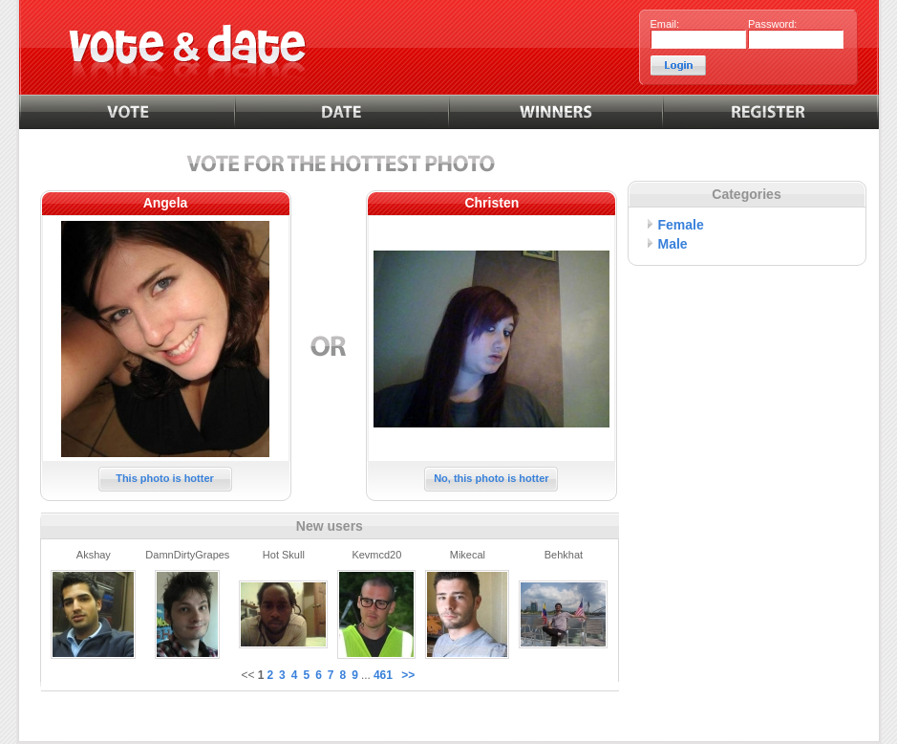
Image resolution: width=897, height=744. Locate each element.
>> (408, 675)
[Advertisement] (747, 394)
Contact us (501, 719)
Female (681, 224)
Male (673, 244)
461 (383, 675)
